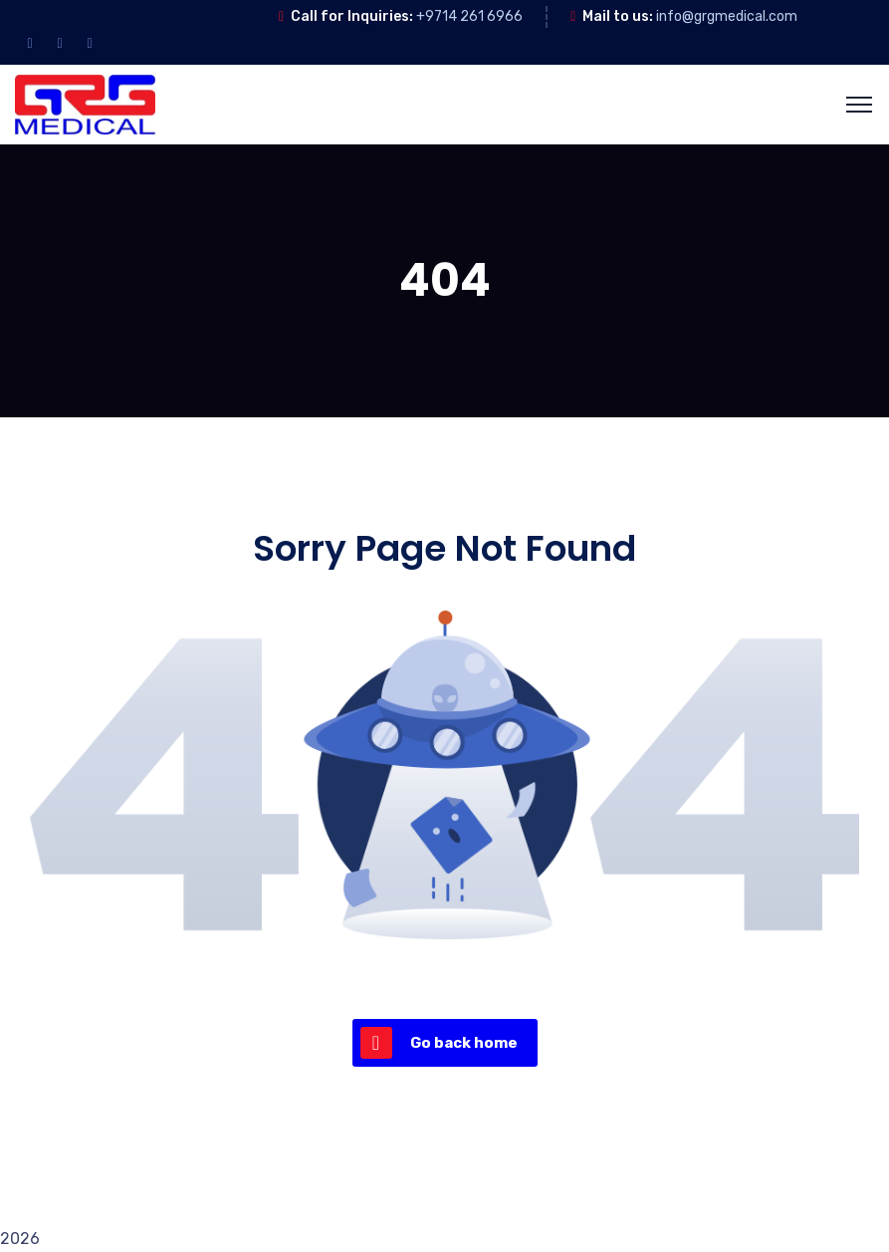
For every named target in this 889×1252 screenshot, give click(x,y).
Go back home (439, 1043)
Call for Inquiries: (352, 16)
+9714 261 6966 (469, 16)
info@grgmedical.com (726, 16)
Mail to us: (617, 16)
